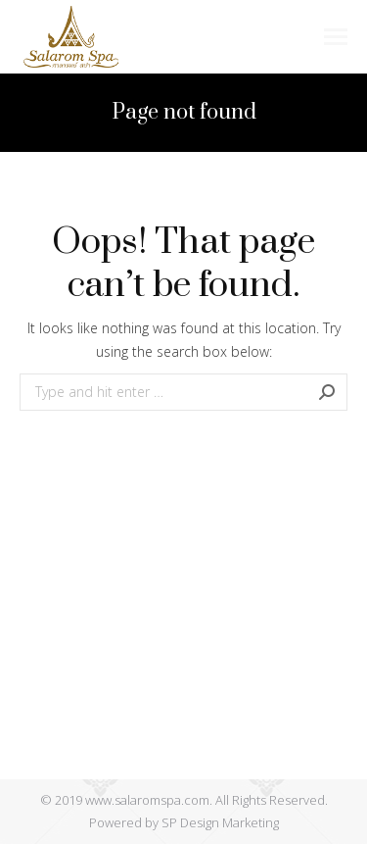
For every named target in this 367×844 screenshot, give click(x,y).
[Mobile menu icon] (335, 36)
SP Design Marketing (220, 822)
